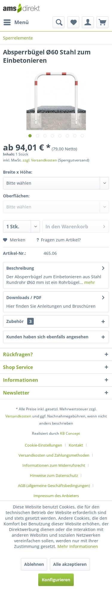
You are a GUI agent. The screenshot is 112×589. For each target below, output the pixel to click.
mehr (89, 282)
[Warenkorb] (102, 22)
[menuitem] (16, 22)
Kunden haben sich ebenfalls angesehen (47, 337)
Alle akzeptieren (70, 564)
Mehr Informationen (77, 546)
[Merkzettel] (73, 22)
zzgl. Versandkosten (40, 160)
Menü (16, 22)
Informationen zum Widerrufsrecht (53, 465)
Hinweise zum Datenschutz (54, 475)
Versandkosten (18, 416)
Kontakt (76, 445)
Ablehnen (34, 564)
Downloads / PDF (24, 297)
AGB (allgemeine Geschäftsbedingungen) (54, 485)
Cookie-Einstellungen (43, 445)
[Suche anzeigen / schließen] (59, 22)
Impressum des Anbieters (56, 495)
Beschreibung (20, 268)
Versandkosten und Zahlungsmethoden (54, 455)
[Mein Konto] (88, 22)
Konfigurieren (56, 579)
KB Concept (70, 433)
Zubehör (20, 321)
